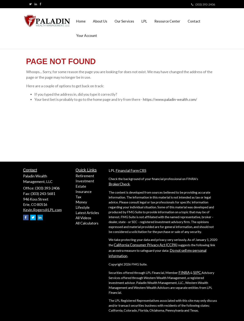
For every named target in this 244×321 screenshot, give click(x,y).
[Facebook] (40, 4)
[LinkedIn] (36, 4)
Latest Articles (87, 212)
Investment (85, 181)
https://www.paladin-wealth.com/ (170, 99)
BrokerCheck (119, 184)
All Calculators (87, 223)
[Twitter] (30, 4)
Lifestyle (83, 207)
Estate (81, 186)
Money (81, 202)
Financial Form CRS (131, 170)
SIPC (197, 272)
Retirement (85, 176)
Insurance (84, 191)
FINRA (184, 272)
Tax (78, 197)
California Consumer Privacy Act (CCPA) (145, 245)
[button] (100, 21)
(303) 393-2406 (203, 4)
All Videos (83, 218)
